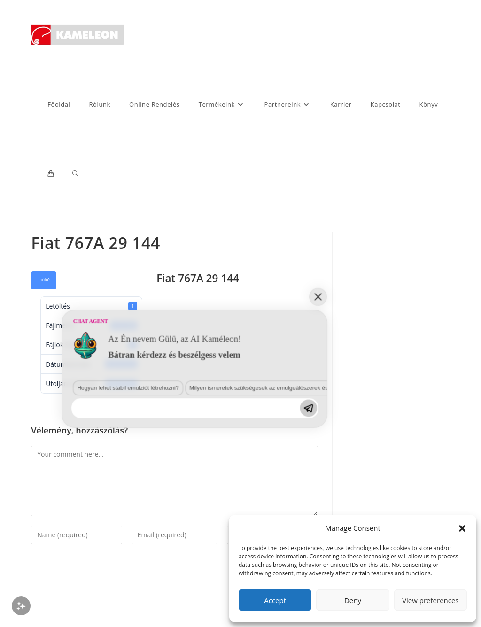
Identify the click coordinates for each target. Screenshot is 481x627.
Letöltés (43, 280)
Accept (275, 600)
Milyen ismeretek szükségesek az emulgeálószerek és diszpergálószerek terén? (152, 523)
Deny (352, 600)
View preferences (430, 600)
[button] (462, 528)
